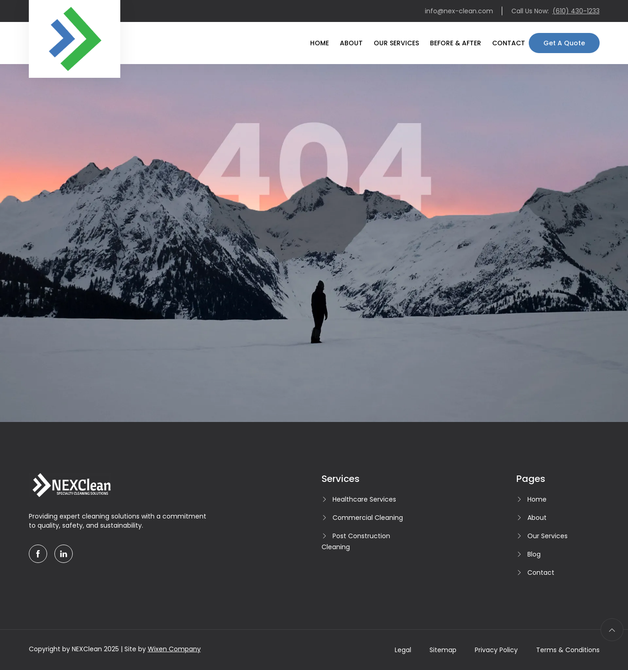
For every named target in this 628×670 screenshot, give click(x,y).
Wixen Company (174, 649)
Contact (508, 43)
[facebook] (38, 554)
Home (319, 43)
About (351, 43)
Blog (534, 554)
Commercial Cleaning (368, 517)
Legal (403, 649)
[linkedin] (63, 554)
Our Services (396, 43)
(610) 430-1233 (576, 11)
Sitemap (442, 649)
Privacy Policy (496, 649)
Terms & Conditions (568, 649)
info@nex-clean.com (459, 11)
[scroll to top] (612, 629)
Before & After (455, 43)
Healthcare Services (364, 499)
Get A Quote (564, 43)
